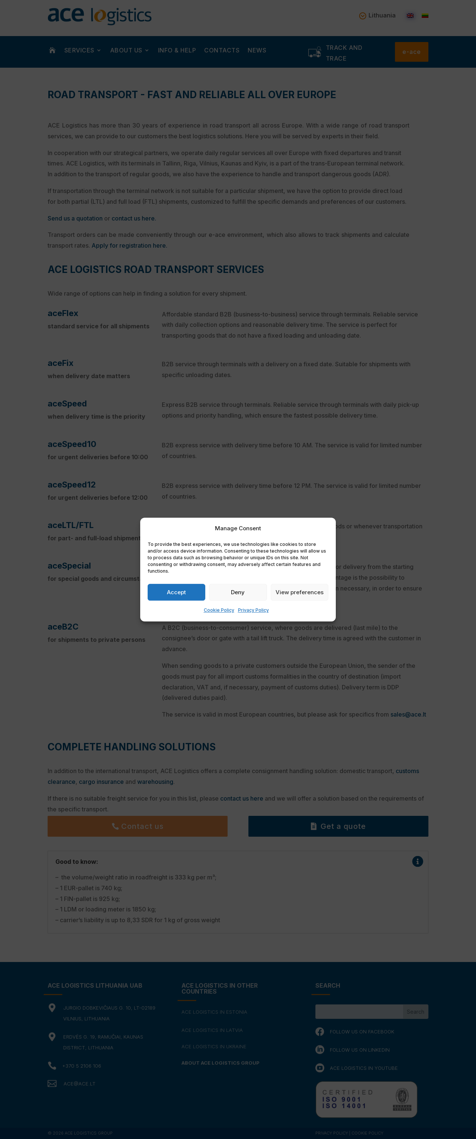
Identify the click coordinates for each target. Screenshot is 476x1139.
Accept (176, 592)
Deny (238, 592)
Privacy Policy (253, 610)
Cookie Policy (219, 610)
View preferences (300, 592)
